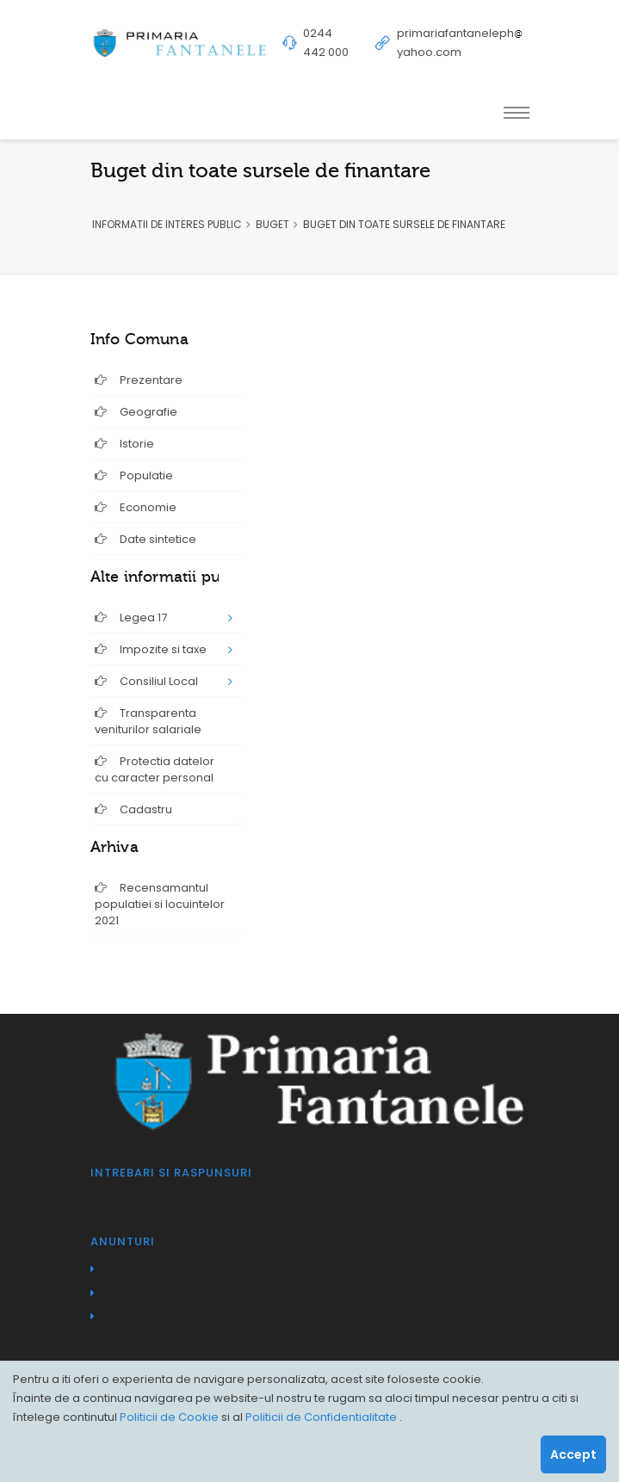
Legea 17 (131, 617)
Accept (573, 1454)
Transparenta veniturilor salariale (148, 721)
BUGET (272, 224)
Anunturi (122, 1241)
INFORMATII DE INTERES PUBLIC (167, 224)
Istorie (124, 443)
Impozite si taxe (151, 649)
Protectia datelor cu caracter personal (154, 769)
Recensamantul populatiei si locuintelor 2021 (160, 904)
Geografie (136, 412)
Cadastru (133, 809)
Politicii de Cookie (170, 1417)
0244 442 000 (326, 42)
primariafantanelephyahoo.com (460, 42)
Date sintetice (145, 539)
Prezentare (139, 380)
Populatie (134, 475)
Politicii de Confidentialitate (322, 1417)
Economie (135, 507)
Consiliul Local (146, 681)
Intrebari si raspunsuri (171, 1172)
